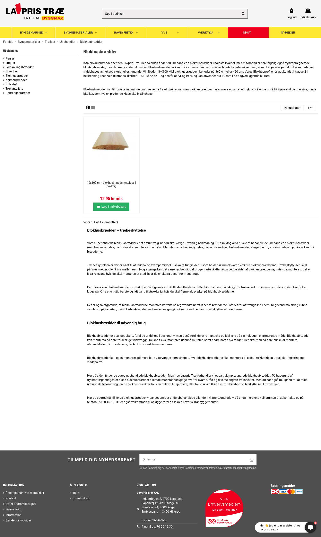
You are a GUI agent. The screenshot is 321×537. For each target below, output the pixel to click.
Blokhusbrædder (17, 76)
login (75, 493)
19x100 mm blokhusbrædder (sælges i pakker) (111, 184)
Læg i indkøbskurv (111, 206)
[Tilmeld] (251, 460)
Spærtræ (11, 71)
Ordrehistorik (81, 498)
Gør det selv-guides (19, 520)
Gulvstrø (11, 84)
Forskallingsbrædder (20, 67)
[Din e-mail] (193, 459)
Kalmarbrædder (16, 80)
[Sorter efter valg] (292, 108)
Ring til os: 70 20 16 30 (157, 526)
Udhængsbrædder (18, 93)
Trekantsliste (14, 88)
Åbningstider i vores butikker (25, 493)
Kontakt (11, 498)
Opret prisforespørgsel (21, 504)
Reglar (10, 58)
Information (13, 515)
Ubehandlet (10, 50)
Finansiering (14, 509)
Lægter (10, 63)
